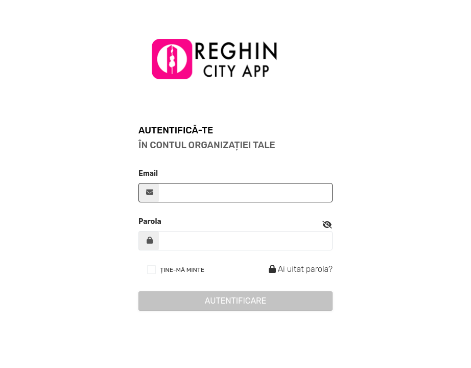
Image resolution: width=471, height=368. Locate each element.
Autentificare (236, 301)
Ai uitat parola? (299, 269)
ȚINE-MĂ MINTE (182, 269)
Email (148, 173)
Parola (149, 221)
